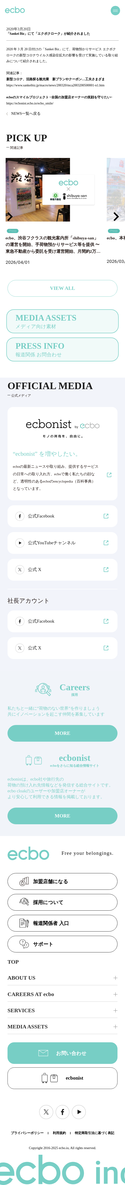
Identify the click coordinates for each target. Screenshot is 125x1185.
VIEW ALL (62, 288)
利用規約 (59, 1133)
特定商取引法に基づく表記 (94, 1133)
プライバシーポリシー (27, 1133)
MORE (62, 733)
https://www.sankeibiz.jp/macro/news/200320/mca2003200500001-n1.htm (55, 85)
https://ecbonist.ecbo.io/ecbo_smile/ (29, 103)
